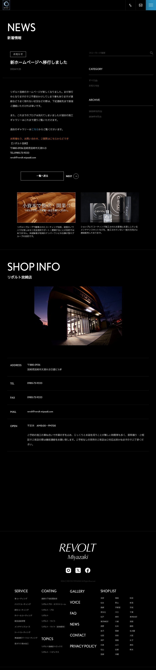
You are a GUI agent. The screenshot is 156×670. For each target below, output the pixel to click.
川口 (117, 613)
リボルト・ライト (48, 622)
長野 (102, 627)
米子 (131, 641)
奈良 (117, 637)
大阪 (131, 637)
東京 (117, 618)
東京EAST (133, 618)
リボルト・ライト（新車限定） (53, 628)
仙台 (102, 604)
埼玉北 (103, 613)
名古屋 (132, 632)
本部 (102, 599)
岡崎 (117, 632)
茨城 (131, 609)
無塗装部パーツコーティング (26, 639)
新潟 (131, 604)
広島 (102, 646)
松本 (117, 627)
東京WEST (104, 623)
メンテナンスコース (22, 628)
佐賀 (117, 651)
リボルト (44, 617)
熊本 (131, 651)
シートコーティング (22, 633)
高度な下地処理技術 (49, 600)
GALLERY (77, 592)
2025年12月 (94, 111)
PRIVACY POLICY (83, 647)
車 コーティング (21, 600)
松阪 (102, 637)
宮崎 (102, 655)
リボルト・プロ (47, 611)
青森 (117, 599)
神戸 (102, 641)
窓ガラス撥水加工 (22, 645)
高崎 (102, 609)
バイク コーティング (23, 605)
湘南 (131, 623)
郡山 (117, 604)
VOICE (75, 603)
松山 (102, 651)
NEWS (74, 625)
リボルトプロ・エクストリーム (53, 605)
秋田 (131, 599)
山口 (117, 646)
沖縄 (117, 655)
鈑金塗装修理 (20, 622)
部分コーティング (22, 611)
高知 (131, 646)
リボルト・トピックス (50, 653)
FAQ (73, 614)
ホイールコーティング (23, 617)
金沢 (102, 632)
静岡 (131, 627)
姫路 (117, 641)
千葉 (131, 613)
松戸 (102, 618)
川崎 (117, 623)
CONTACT (78, 636)
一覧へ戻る (42, 176)
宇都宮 (117, 609)
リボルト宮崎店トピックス (51, 648)
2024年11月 (94, 116)
